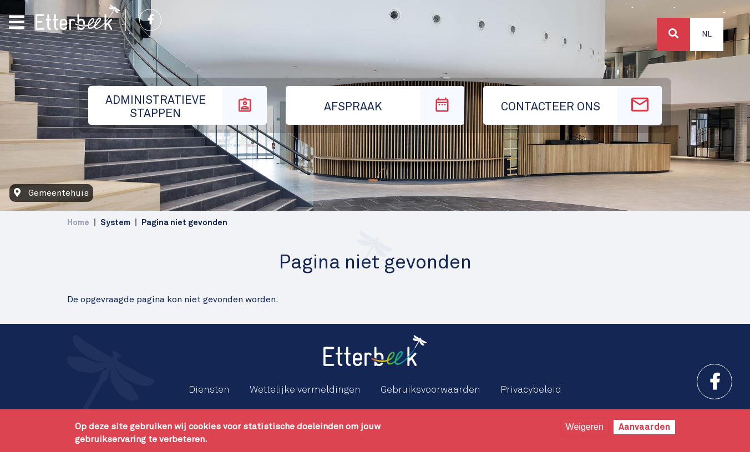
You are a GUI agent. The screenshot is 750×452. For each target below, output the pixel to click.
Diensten (209, 390)
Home (78, 223)
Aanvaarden (644, 427)
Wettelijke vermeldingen (305, 390)
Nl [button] (707, 34)
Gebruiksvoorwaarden (430, 390)
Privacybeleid (530, 390)
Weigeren (585, 426)
